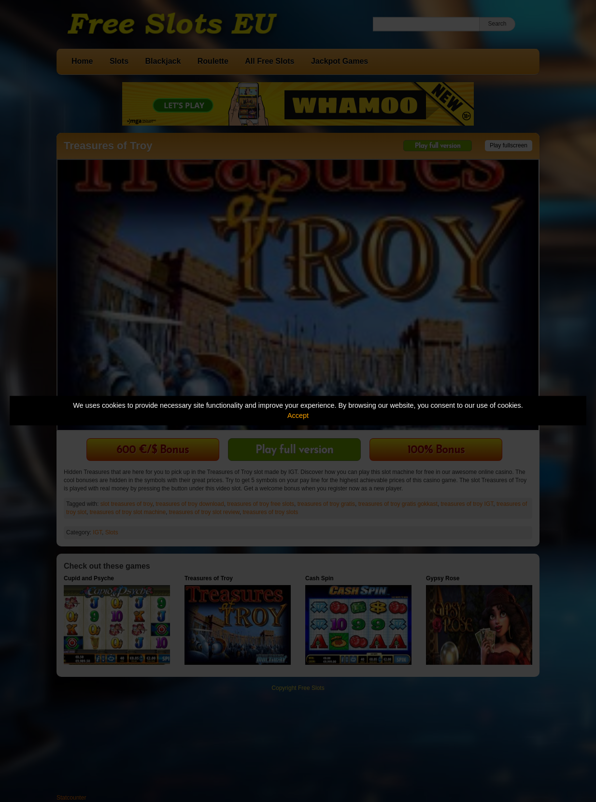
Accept (298, 415)
